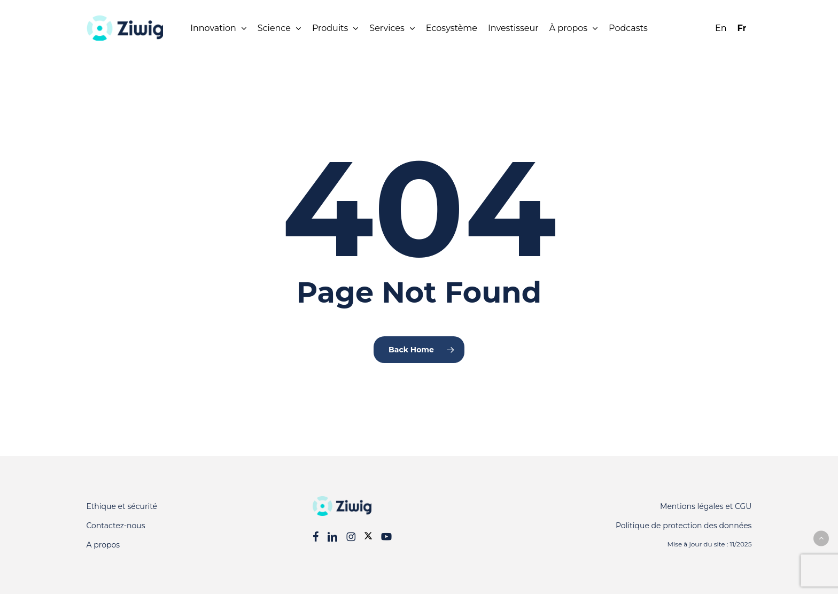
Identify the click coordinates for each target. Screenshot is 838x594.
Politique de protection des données (683, 525)
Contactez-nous (116, 525)
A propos (103, 545)
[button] (821, 538)
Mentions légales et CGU (705, 506)
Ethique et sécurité (122, 506)
